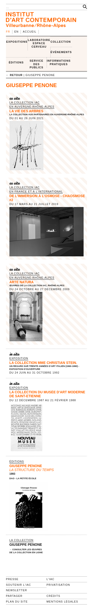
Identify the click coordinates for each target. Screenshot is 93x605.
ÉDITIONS (16, 62)
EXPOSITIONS (17, 41)
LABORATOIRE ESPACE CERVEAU (39, 43)
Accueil (29, 31)
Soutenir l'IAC (18, 584)
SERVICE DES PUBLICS (36, 64)
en (16, 31)
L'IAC (51, 579)
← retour (14, 75)
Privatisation (58, 584)
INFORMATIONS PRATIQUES (59, 62)
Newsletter (16, 590)
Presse (12, 579)
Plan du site (17, 601)
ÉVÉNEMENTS (61, 52)
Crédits (53, 595)
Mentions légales (62, 601)
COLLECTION (61, 41)
